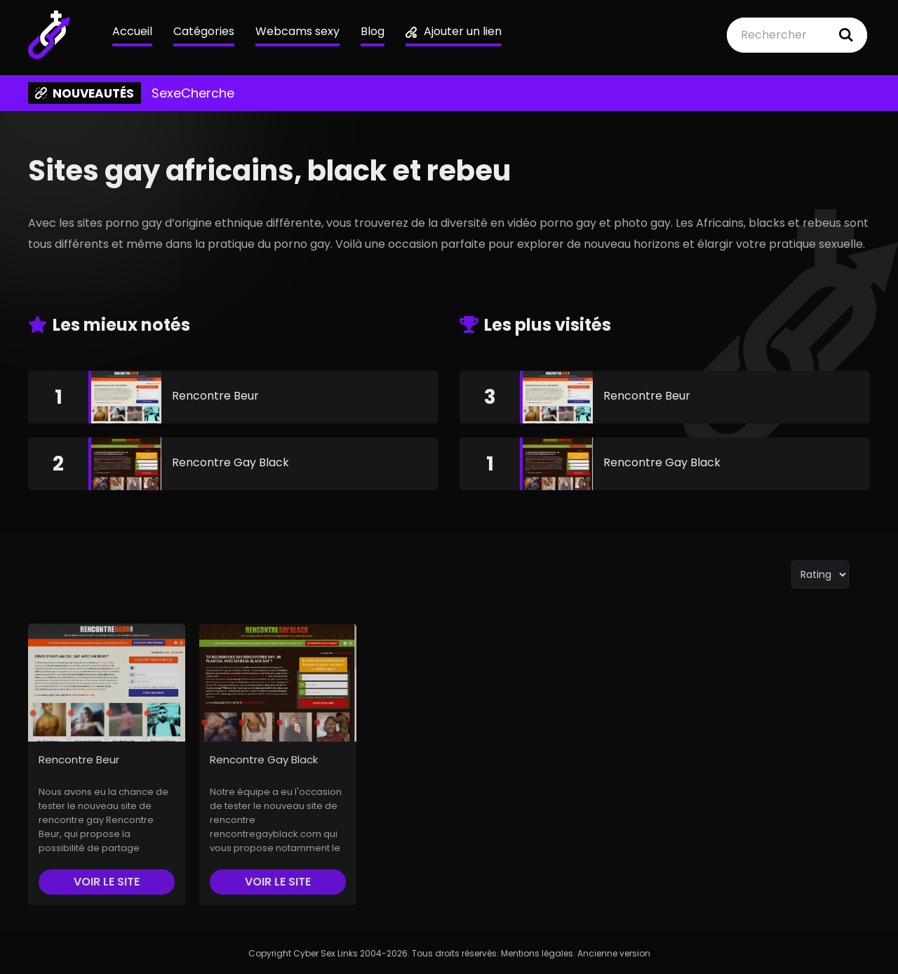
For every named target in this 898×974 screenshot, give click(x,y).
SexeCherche (193, 93)
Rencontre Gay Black (230, 462)
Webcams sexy (297, 31)
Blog (372, 31)
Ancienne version (613, 953)
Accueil (132, 31)
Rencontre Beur (215, 396)
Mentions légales (537, 953)
